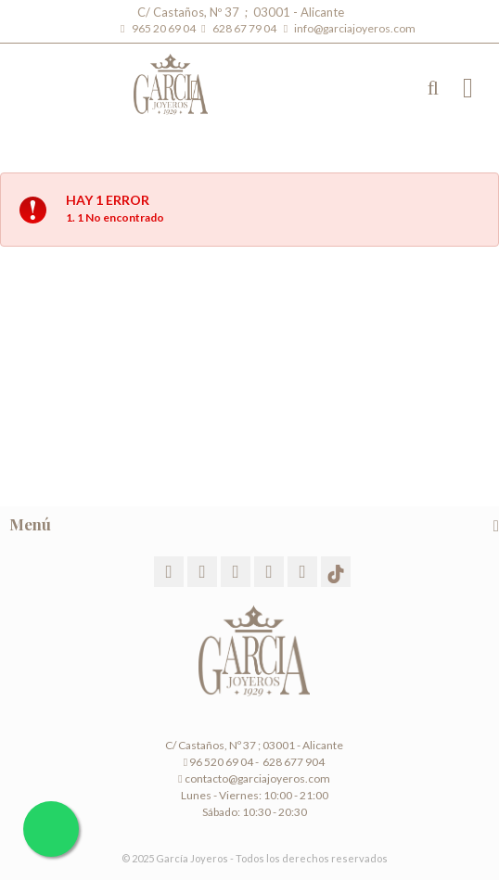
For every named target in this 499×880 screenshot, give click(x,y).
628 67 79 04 (246, 28)
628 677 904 (293, 762)
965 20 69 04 (165, 28)
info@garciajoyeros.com (355, 28)
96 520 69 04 (218, 762)
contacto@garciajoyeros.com (257, 778)
